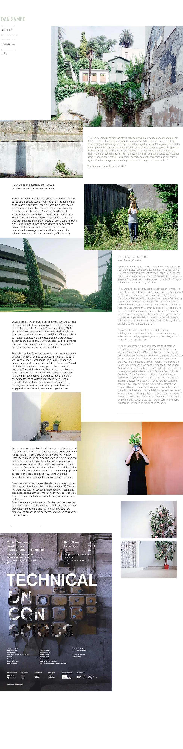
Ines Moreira (125, 260)
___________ (9, 49)
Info (4, 54)
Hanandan (8, 44)
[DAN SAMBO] (13, 19)
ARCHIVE (7, 30)
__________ (8, 26)
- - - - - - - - (9, 40)
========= (9, 35)
